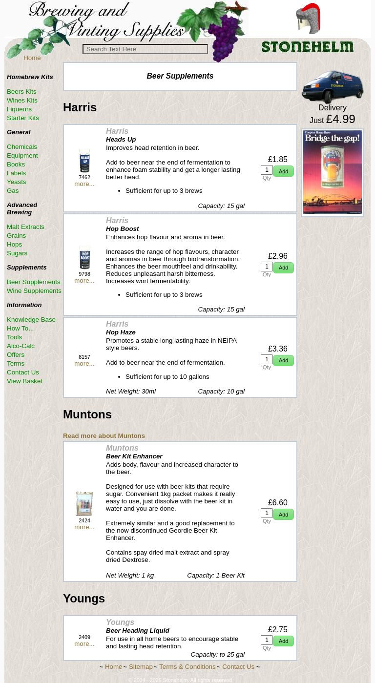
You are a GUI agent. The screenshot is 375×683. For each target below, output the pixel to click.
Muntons (122, 448)
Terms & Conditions (187, 666)
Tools (14, 337)
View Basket (24, 381)
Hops (14, 244)
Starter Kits (23, 118)
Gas (13, 190)
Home (32, 58)
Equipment (22, 155)
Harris (117, 131)
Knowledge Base (31, 319)
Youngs (120, 622)
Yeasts (16, 182)
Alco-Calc (21, 346)
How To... (20, 328)
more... (84, 183)
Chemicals (22, 146)
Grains (16, 235)
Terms (15, 363)
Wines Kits (22, 100)
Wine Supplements (34, 290)
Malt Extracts (25, 226)
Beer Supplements (34, 282)
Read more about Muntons (104, 435)
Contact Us (23, 372)
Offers (15, 354)
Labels (16, 173)
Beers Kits (22, 91)
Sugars (17, 253)
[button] (283, 171)
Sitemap (141, 666)
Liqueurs (19, 109)
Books (16, 164)
